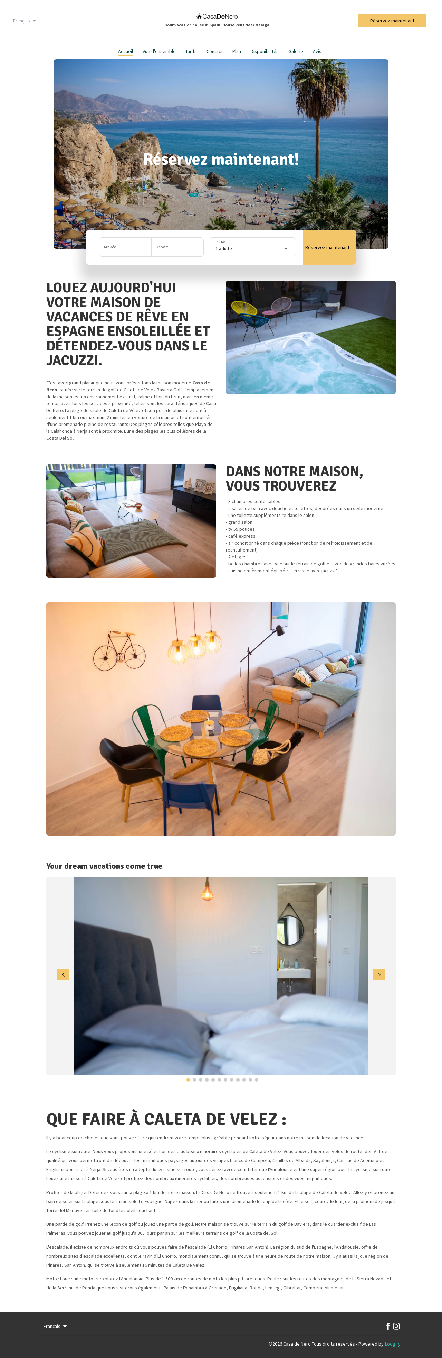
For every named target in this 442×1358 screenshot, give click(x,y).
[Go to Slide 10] (244, 1080)
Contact (214, 51)
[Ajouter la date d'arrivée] (125, 247)
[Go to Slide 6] (219, 1080)
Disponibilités (265, 51)
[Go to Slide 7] (225, 1080)
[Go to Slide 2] (194, 1080)
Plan (236, 51)
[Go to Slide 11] (250, 1080)
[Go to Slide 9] (238, 1080)
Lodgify (393, 1344)
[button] (151, 247)
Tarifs (191, 51)
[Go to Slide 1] (188, 1080)
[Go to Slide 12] (256, 1080)
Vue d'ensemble (159, 51)
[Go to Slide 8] (231, 1080)
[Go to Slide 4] (207, 1080)
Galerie (295, 51)
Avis (317, 51)
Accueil (125, 51)
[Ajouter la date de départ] (177, 247)
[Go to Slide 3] (200, 1080)
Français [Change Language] (25, 21)
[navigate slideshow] (63, 974)
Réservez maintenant (392, 21)
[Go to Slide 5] (213, 1080)
